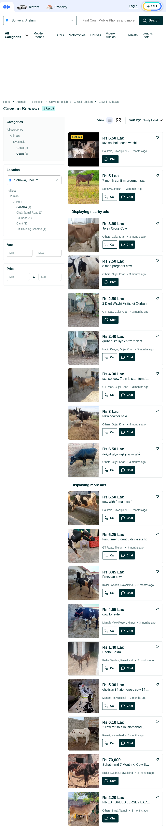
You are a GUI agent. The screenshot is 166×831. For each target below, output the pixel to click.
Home (7, 101)
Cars (60, 35)
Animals (21, 101)
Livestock (37, 101)
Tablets (133, 35)
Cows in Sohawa (109, 101)
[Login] (133, 6)
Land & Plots (147, 35)
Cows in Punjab (58, 101)
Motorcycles (77, 35)
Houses (95, 35)
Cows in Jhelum (83, 101)
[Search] (151, 20)
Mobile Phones (38, 35)
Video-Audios (110, 35)
